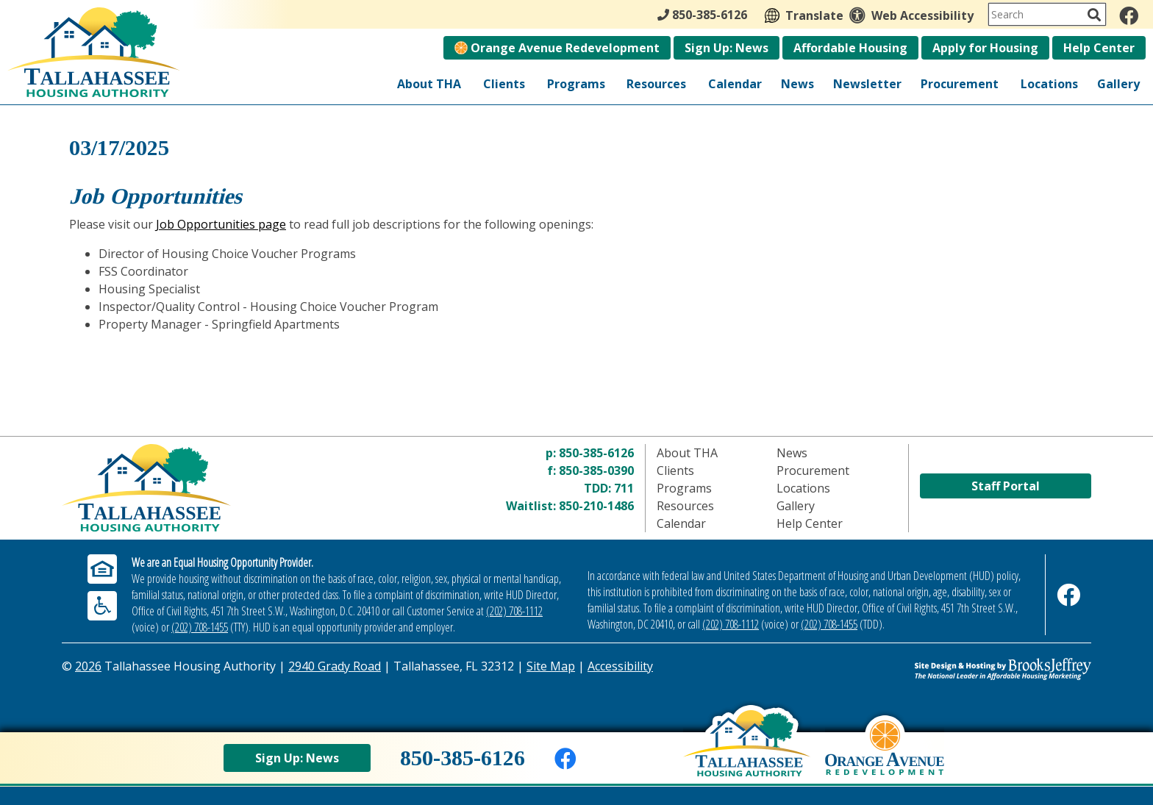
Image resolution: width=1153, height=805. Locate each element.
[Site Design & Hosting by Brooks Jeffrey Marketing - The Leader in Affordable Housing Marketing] (962, 669)
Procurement (960, 84)
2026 (88, 666)
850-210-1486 (596, 506)
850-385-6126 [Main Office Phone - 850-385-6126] (702, 15)
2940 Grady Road (334, 666)
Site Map (550, 666)
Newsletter (867, 84)
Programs (576, 84)
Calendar (735, 84)
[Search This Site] (1047, 14)
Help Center (1099, 48)
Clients (504, 84)
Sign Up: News (726, 48)
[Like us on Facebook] (1128, 15)
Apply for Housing (985, 48)
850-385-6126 (596, 453)
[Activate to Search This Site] (1094, 15)
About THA (429, 84)
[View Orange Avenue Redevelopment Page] (884, 759)
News (797, 84)
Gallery (1118, 84)
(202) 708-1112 (514, 611)
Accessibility (620, 666)
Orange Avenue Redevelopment (557, 48)
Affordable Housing (850, 48)
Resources (656, 84)
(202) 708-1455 (199, 627)
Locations (1049, 84)
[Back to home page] (746, 754)
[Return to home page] (233, 488)
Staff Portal (1005, 486)
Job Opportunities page (221, 224)
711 (624, 488)
